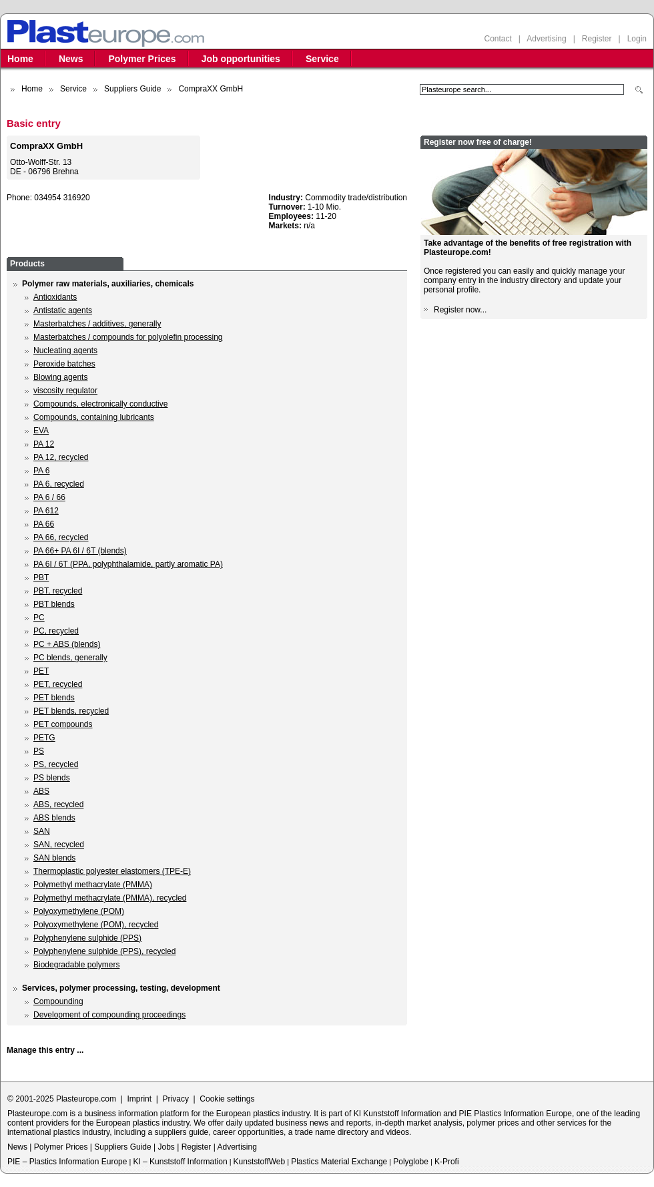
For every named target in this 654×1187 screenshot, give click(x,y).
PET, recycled (57, 684)
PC (39, 617)
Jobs (165, 1147)
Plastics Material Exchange (339, 1161)
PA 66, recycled (61, 537)
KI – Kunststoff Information (180, 1161)
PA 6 (41, 470)
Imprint (139, 1099)
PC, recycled (56, 631)
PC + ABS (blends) (66, 644)
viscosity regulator (65, 390)
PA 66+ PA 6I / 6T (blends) (80, 550)
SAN (41, 831)
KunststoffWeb (260, 1161)
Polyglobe (410, 1161)
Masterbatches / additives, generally (97, 323)
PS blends (51, 777)
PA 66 (43, 524)
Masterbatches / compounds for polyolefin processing (127, 337)
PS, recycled (55, 764)
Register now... (460, 309)
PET (41, 671)
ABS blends (54, 817)
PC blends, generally (70, 657)
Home (20, 58)
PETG (44, 737)
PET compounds (63, 724)
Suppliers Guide (132, 88)
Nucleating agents (65, 350)
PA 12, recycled (61, 457)
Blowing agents (60, 377)
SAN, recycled (58, 844)
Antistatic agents (62, 310)
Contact (497, 38)
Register (597, 38)
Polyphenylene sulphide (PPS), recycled (104, 951)
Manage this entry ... (45, 1050)
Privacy (176, 1099)
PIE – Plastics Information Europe (67, 1161)
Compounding (58, 1001)
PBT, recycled (57, 591)
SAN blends (54, 858)
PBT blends (54, 604)
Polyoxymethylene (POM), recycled (95, 924)
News (71, 58)
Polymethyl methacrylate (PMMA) (92, 884)
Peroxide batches (64, 364)
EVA (41, 430)
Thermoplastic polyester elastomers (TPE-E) (112, 871)
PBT (41, 577)
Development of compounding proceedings (109, 1014)
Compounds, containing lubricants (93, 417)
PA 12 (43, 444)
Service (322, 58)
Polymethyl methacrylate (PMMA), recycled (109, 898)
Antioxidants (55, 297)
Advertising (546, 38)
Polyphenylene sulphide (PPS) (87, 938)
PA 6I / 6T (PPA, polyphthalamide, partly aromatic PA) (128, 564)
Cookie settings (227, 1099)
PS (38, 751)
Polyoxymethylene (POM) (78, 911)
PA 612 (46, 510)
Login (637, 38)
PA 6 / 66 (49, 497)
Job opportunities (241, 58)
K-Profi (446, 1161)
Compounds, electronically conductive (100, 404)
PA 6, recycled (58, 484)
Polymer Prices (142, 58)
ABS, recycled (58, 804)
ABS (41, 791)
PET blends (54, 697)
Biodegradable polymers (76, 964)
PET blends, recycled (71, 711)
